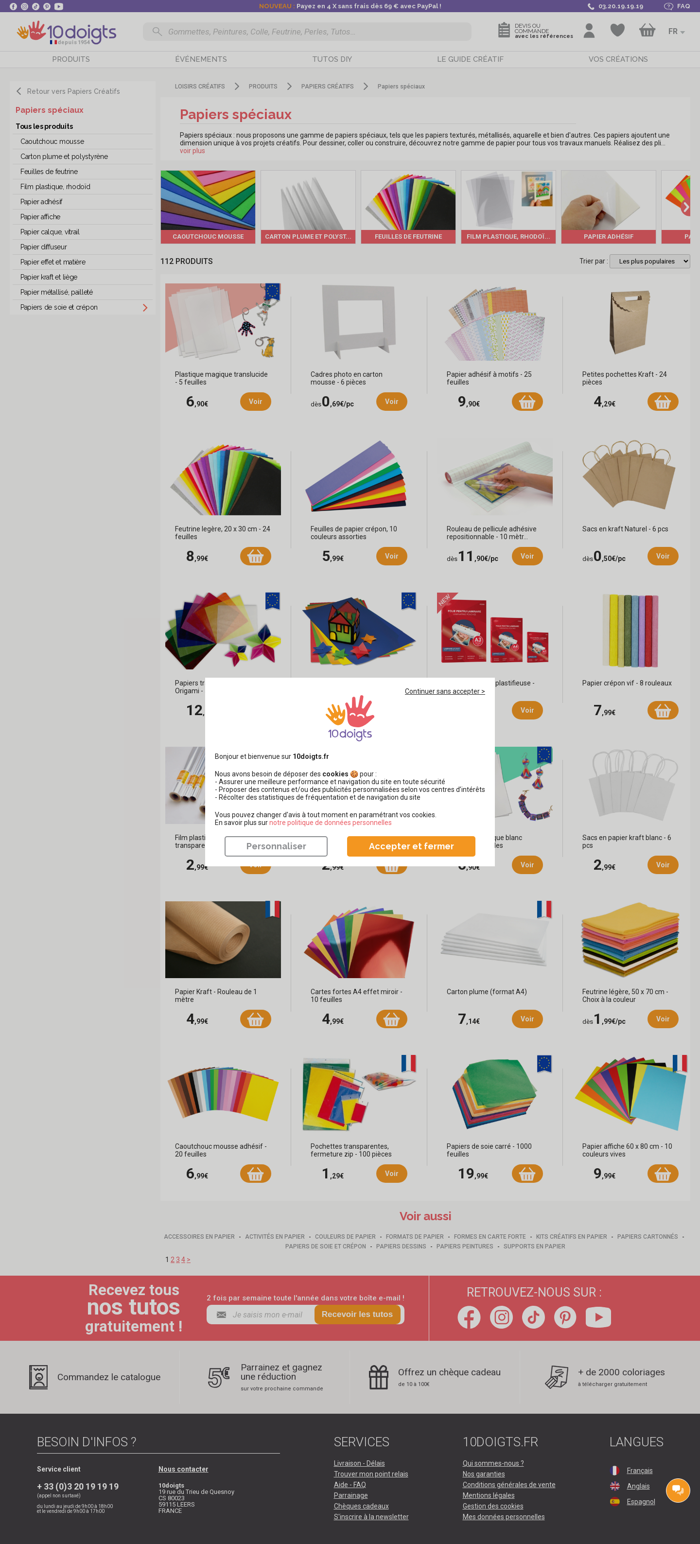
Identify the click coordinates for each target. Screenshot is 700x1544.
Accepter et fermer (411, 846)
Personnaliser (276, 846)
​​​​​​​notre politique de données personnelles (330, 822)
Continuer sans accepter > (445, 691)
